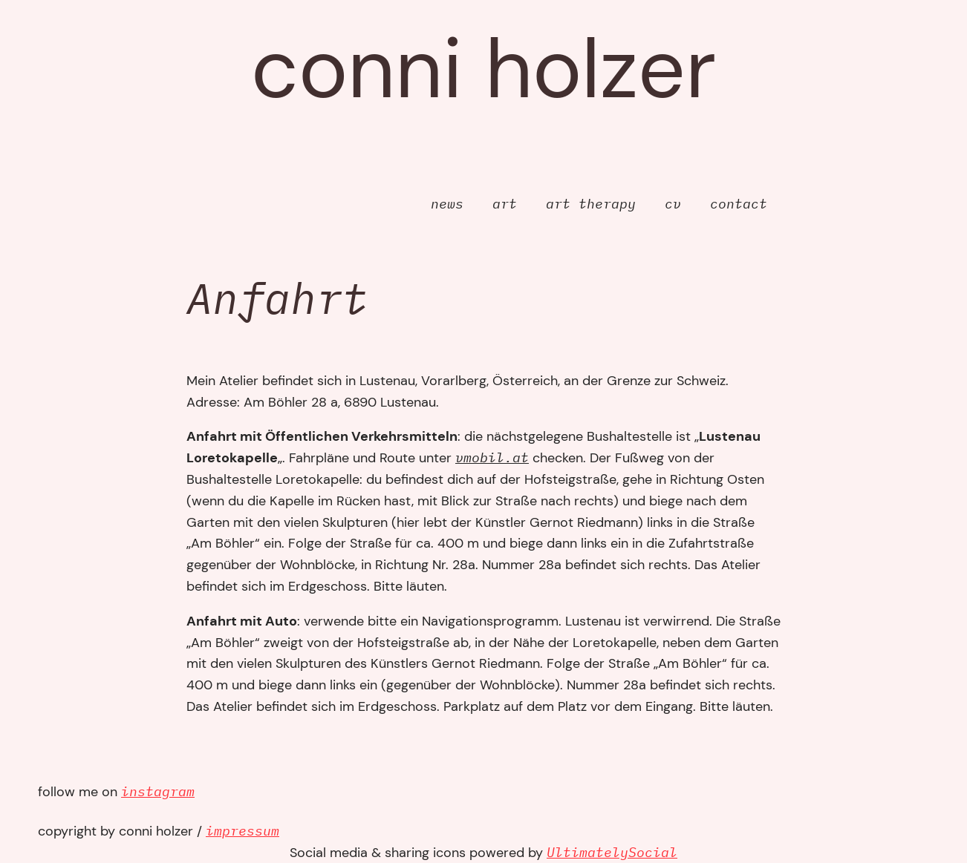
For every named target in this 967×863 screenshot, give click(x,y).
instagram (158, 791)
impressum (242, 830)
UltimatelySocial (612, 852)
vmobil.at (492, 457)
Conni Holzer (483, 69)
